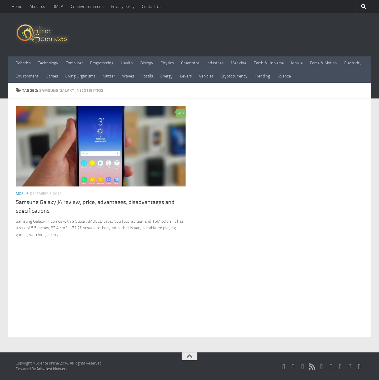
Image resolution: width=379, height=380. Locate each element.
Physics (167, 62)
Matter (109, 76)
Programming (101, 62)
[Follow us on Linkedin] (340, 366)
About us (37, 6)
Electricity (353, 62)
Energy (166, 76)
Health (127, 62)
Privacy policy (122, 6)
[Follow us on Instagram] (350, 366)
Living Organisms (80, 76)
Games (52, 76)
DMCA (57, 6)
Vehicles (206, 76)
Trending (262, 76)
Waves (128, 76)
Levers (186, 76)
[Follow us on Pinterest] (331, 366)
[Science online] (283, 366)
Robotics (23, 62)
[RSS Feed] (312, 366)
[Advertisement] (189, 297)
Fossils (147, 76)
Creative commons (87, 6)
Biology (146, 62)
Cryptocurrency (234, 76)
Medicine (238, 62)
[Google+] (321, 366)
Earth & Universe (269, 62)
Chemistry (190, 62)
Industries (214, 62)
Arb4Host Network (52, 369)
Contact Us (151, 6)
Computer (74, 62)
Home (17, 6)
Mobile (297, 62)
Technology (48, 62)
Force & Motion (323, 62)
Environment (27, 76)
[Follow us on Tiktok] (359, 366)
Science (284, 76)
